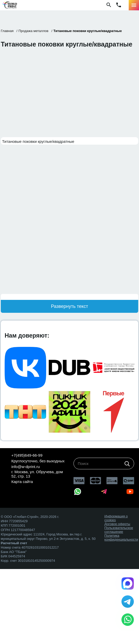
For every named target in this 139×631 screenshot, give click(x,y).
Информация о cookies (116, 518)
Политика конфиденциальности (121, 537)
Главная (7, 31)
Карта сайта (22, 481)
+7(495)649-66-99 (27, 455)
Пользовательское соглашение (118, 530)
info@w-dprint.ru (25, 466)
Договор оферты (117, 524)
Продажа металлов (33, 31)
